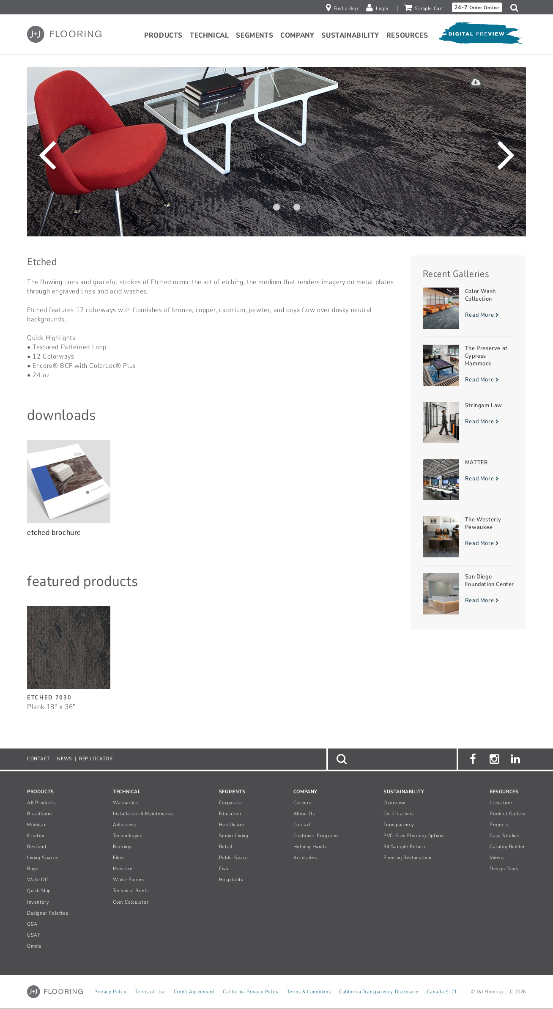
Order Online (476, 7)
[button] (516, 7)
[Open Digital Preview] (480, 35)
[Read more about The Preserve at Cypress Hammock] (469, 365)
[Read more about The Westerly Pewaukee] (469, 536)
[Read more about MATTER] (469, 479)
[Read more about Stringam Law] (469, 422)
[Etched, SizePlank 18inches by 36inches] (68, 654)
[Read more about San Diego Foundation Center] (469, 593)
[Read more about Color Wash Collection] (469, 308)
